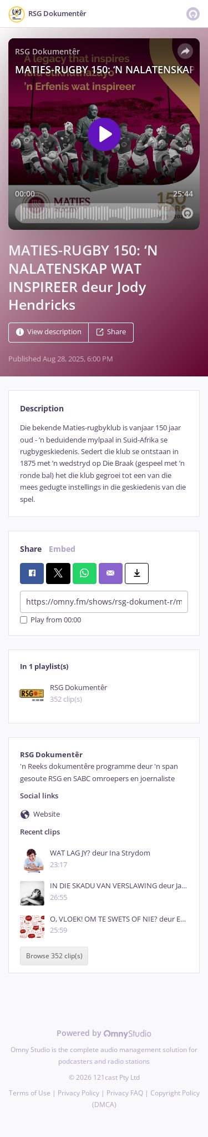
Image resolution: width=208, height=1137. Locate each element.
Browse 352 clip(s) (54, 955)
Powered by (104, 1033)
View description (49, 332)
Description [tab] (42, 408)
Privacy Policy (78, 1093)
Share (111, 332)
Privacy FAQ (124, 1093)
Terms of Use (29, 1093)
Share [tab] (31, 549)
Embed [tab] (62, 549)
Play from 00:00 (50, 619)
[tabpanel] (104, 463)
